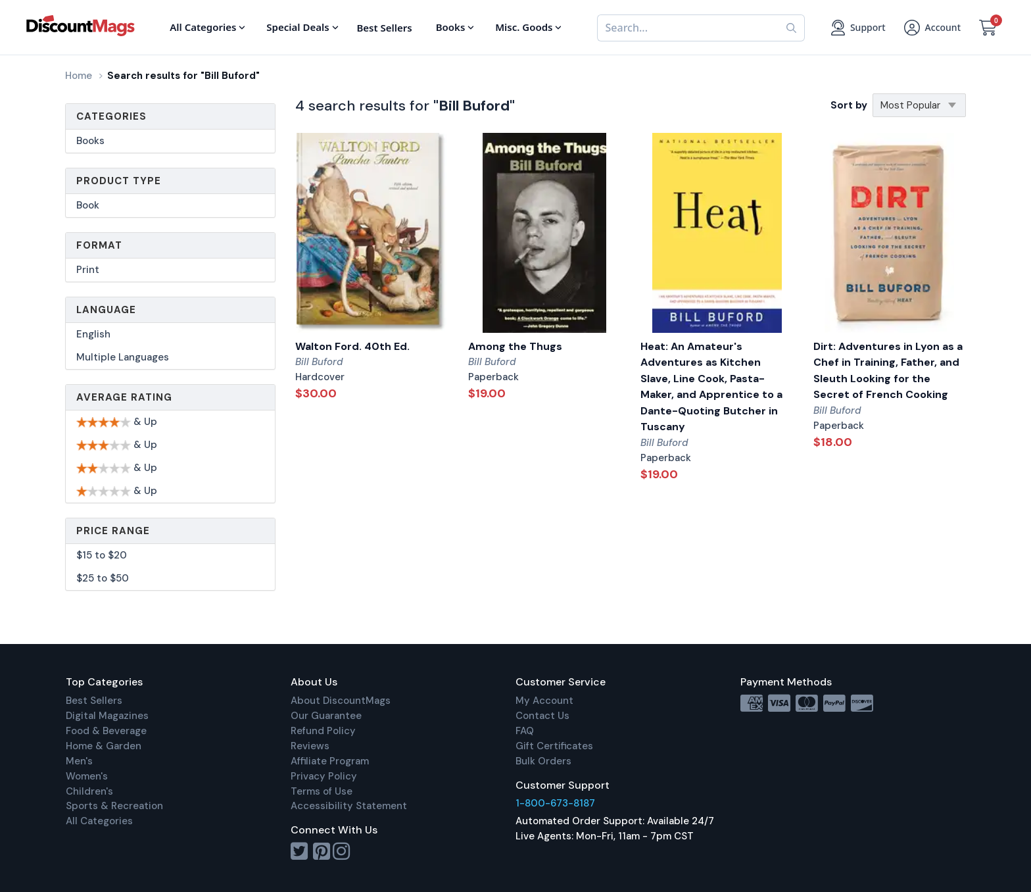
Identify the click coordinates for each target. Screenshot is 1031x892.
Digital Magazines (107, 715)
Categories (111, 116)
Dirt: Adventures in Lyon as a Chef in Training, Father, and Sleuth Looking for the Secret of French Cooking (888, 370)
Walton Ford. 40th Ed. (352, 346)
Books (90, 140)
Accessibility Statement (349, 805)
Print (87, 269)
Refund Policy (323, 730)
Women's (87, 776)
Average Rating (124, 397)
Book (87, 205)
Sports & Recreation (114, 805)
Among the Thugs (515, 346)
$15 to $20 (101, 555)
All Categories (99, 821)
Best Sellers (94, 700)
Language (106, 309)
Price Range (113, 530)
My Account (544, 700)
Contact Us (542, 715)
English (93, 334)
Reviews (310, 746)
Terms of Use (321, 791)
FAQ (525, 730)
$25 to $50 (102, 578)
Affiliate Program (330, 761)
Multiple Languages (122, 357)
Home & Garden (103, 746)
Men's (79, 761)
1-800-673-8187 (555, 803)
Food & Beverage (106, 730)
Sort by (848, 105)
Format (99, 245)
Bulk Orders (543, 761)
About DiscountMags (341, 700)
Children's (89, 791)
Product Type (118, 180)
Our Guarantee (326, 715)
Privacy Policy (324, 776)
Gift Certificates (554, 746)
